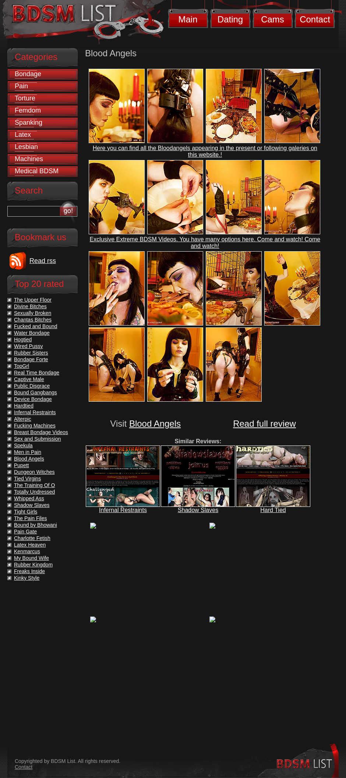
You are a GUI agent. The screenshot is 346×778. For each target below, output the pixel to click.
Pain (21, 86)
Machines (29, 159)
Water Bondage (32, 333)
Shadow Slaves (198, 510)
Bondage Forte (31, 359)
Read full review (264, 424)
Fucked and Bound (35, 326)
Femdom (28, 110)
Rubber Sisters (31, 353)
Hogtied (23, 339)
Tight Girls (25, 512)
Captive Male (29, 379)
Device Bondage (33, 399)
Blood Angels (155, 424)
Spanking (28, 122)
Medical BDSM (37, 171)
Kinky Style (26, 578)
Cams (272, 19)
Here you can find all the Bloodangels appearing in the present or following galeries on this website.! (205, 151)
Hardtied (23, 406)
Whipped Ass (29, 498)
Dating (230, 19)
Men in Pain (27, 452)
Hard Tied (273, 510)
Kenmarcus (27, 551)
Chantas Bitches (33, 320)
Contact (315, 19)
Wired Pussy (28, 346)
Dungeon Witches (34, 472)
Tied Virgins (27, 479)
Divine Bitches (30, 306)
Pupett (21, 465)
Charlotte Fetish (32, 538)
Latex (23, 134)
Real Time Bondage (36, 373)
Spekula (23, 445)
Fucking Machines (35, 426)
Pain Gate (25, 531)
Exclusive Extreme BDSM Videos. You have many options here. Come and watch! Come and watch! (205, 242)
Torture (25, 98)
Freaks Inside (29, 571)
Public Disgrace (32, 386)
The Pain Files (30, 518)
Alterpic (22, 419)
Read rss (42, 260)
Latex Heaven (30, 545)
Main (187, 19)
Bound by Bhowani (35, 525)
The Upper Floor (33, 300)
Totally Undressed (34, 492)
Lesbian (26, 146)
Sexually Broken (32, 313)
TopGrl (21, 366)
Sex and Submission (37, 439)
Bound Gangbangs (35, 392)
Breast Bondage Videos (41, 432)
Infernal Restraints (123, 510)
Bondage (28, 74)
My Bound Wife (31, 558)
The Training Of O (34, 485)
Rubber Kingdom (33, 565)
